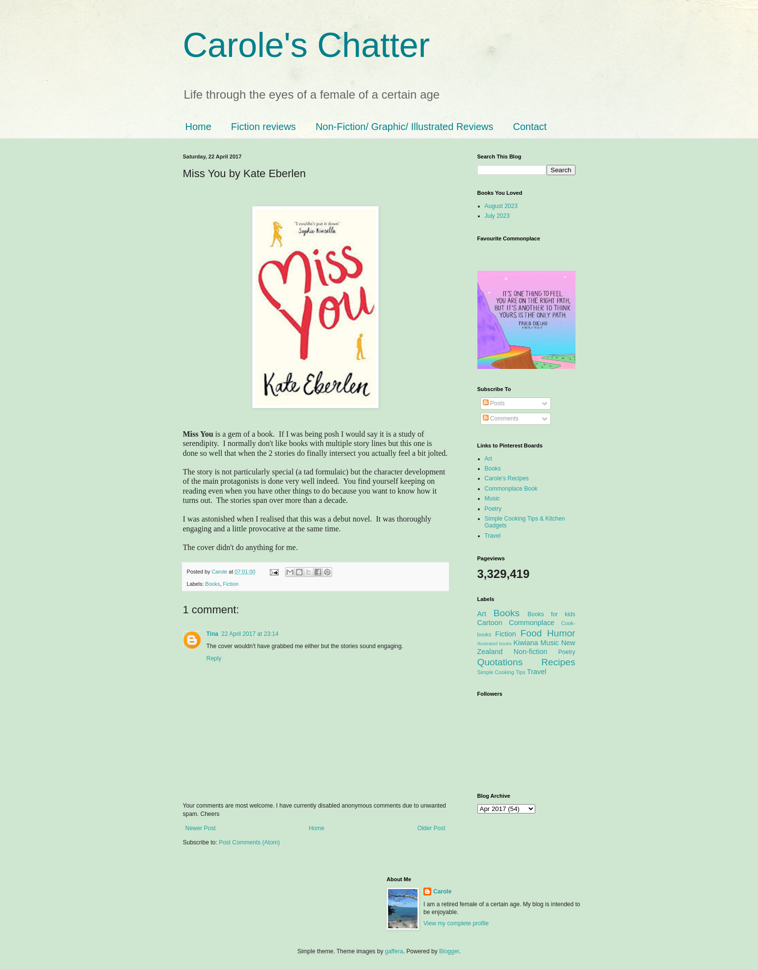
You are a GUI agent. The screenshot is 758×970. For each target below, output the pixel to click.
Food (531, 633)
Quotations (500, 662)
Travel (493, 535)
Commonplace (531, 623)
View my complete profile (456, 923)
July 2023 (497, 215)
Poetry (493, 508)
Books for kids (551, 614)
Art (488, 458)
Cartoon (489, 623)
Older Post (431, 828)
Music (492, 498)
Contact (530, 126)
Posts (494, 403)
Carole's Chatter (306, 45)
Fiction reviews (263, 126)
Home (198, 126)
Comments (501, 418)
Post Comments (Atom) (249, 842)
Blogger (449, 951)
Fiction (230, 584)
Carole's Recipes (507, 478)
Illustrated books (494, 643)
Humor (561, 633)
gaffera (394, 951)
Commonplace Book (511, 488)
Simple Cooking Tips (501, 672)
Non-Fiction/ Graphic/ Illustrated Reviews (404, 126)
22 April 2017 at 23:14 (250, 633)
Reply (214, 658)
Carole (220, 572)
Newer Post (200, 828)
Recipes (558, 662)
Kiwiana (525, 643)
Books (212, 584)
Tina (212, 633)
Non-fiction (531, 651)
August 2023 (501, 206)
